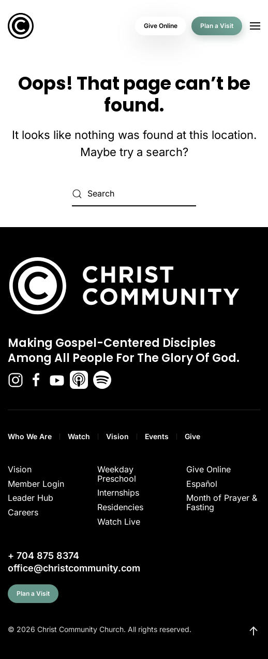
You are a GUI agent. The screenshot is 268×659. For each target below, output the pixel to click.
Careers (23, 512)
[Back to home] (21, 26)
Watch (79, 436)
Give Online (160, 26)
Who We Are (30, 436)
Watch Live (118, 521)
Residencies (120, 507)
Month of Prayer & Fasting (221, 502)
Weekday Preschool (116, 474)
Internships (118, 492)
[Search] (134, 193)
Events (157, 436)
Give (192, 436)
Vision (117, 436)
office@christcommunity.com (74, 568)
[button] (255, 26)
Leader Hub (30, 498)
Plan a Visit (216, 26)
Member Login (36, 484)
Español (201, 484)
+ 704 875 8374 (43, 555)
